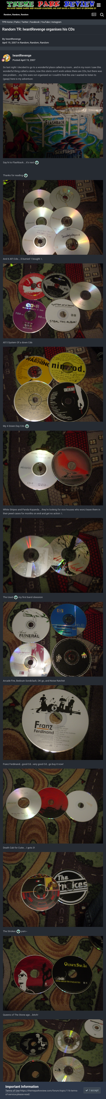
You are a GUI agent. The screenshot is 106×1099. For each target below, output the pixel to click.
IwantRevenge (13, 39)
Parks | (17, 22)
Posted (24, 60)
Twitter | (25, 22)
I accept (92, 1090)
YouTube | (46, 22)
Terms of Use (12, 1090)
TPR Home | (7, 22)
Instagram (56, 22)
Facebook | (35, 22)
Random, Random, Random (34, 42)
